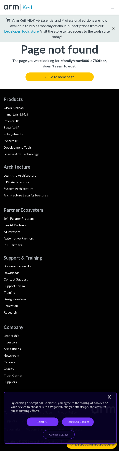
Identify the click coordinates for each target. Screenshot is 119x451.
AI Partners (12, 232)
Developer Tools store (21, 31)
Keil (27, 7)
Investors (11, 342)
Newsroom (11, 355)
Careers (9, 362)
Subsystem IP (13, 134)
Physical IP (11, 121)
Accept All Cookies (78, 421)
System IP (11, 141)
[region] (60, 418)
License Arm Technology (21, 154)
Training (9, 292)
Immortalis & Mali (16, 114)
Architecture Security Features (26, 195)
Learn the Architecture (20, 175)
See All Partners (15, 225)
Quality (9, 369)
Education (11, 306)
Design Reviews (15, 299)
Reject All (42, 421)
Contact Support (16, 279)
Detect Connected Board (92, 444)
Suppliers (10, 382)
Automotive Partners (19, 238)
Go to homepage (59, 77)
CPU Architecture (16, 182)
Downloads (12, 273)
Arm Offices (12, 349)
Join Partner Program (19, 218)
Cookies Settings (58, 434)
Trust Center (13, 375)
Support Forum (14, 286)
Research (10, 312)
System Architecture (18, 189)
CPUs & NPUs (14, 108)
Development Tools (18, 147)
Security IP (11, 127)
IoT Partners (13, 245)
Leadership (11, 336)
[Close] (109, 397)
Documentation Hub (18, 266)
